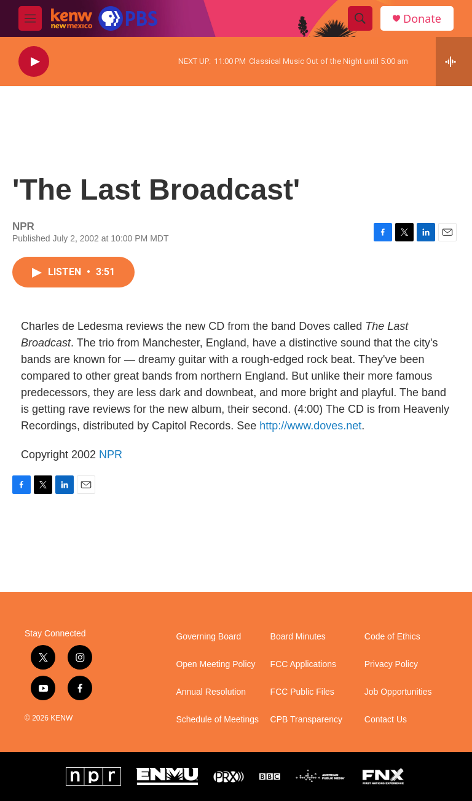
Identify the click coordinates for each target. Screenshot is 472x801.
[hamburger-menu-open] (30, 18)
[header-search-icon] (360, 18)
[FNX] (383, 776)
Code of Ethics (392, 636)
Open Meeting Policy (215, 664)
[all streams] (454, 61)
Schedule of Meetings (217, 719)
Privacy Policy (391, 664)
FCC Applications (303, 664)
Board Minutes (298, 636)
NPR (110, 454)
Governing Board (208, 636)
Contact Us (385, 719)
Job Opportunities (398, 692)
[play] (34, 62)
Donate (422, 18)
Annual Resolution (211, 692)
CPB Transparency (306, 719)
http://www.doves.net (310, 426)
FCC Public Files (302, 692)
